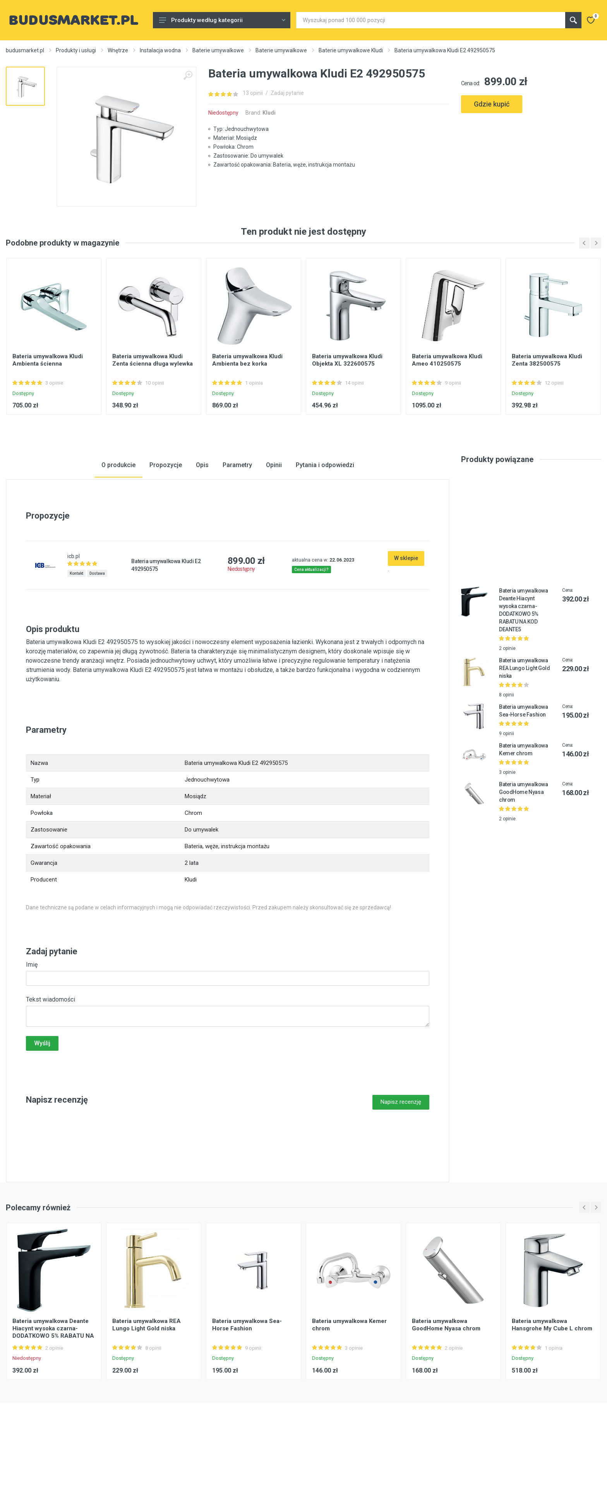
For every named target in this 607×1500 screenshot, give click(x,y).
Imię (32, 1015)
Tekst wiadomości (50, 1049)
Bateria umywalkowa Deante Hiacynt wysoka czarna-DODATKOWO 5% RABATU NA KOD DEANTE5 (53, 1382)
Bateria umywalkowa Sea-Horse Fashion (247, 1375)
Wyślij (42, 1093)
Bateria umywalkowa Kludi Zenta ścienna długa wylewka (152, 410)
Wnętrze (118, 50)
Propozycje (165, 515)
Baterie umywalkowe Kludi (351, 50)
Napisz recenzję (401, 1152)
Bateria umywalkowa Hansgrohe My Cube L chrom (552, 1375)
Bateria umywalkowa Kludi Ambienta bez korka (247, 410)
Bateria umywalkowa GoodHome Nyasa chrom (523, 842)
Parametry (237, 515)
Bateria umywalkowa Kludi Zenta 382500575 (547, 410)
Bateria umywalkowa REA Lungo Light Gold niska (524, 718)
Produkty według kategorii (222, 20)
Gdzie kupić (491, 104)
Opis (202, 515)
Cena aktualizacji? (311, 620)
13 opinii (253, 93)
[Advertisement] (531, 148)
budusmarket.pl (25, 50)
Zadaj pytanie (287, 93)
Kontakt (76, 624)
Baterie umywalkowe (218, 50)
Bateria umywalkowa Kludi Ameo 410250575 (447, 410)
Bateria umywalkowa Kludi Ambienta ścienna (47, 410)
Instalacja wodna (160, 50)
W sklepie (406, 608)
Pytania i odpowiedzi (325, 515)
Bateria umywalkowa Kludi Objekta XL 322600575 (347, 410)
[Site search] (430, 20)
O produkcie (118, 515)
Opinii (274, 515)
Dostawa (97, 624)
